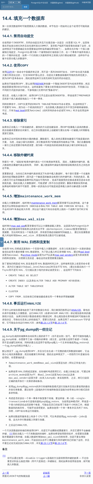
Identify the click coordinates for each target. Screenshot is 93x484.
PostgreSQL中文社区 (39, 2)
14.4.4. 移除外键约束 (18, 155)
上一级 (46, 475)
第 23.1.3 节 (47, 322)
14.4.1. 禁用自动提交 (18, 36)
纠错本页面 (86, 2)
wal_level (20, 110)
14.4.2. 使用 (15, 65)
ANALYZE (76, 309)
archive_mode (30, 254)
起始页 (46, 472)
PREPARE (39, 83)
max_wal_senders (64, 254)
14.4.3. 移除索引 (14, 120)
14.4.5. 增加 (31, 196)
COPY (9, 71)
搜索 (25, 7)
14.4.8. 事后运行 (21, 303)
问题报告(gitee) (56, 2)
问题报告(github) (72, 2)
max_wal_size (18, 225)
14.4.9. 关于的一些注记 (27, 329)
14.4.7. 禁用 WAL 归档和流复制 (26, 242)
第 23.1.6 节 (61, 322)
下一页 (87, 472)
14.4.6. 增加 (23, 219)
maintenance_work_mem (44, 202)
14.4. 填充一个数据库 (23, 18)
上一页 (5, 472)
